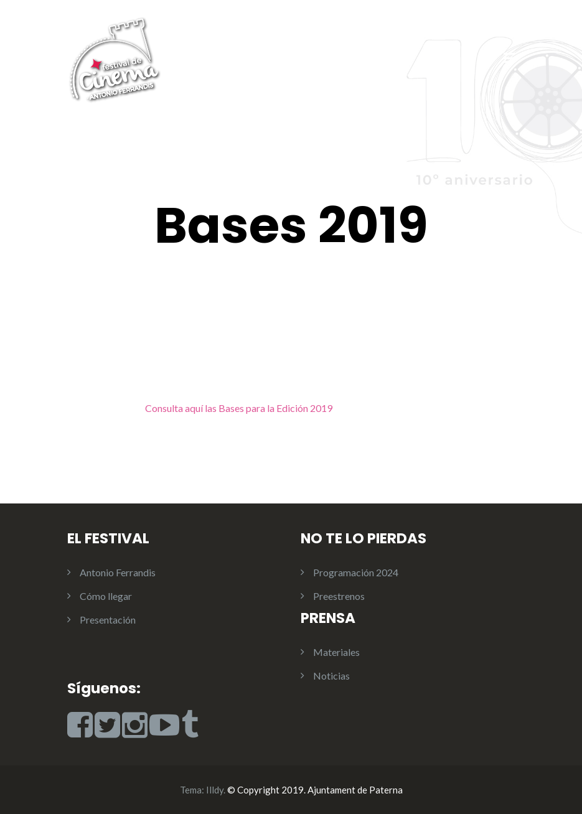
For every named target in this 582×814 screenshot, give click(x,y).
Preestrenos (339, 596)
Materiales (336, 652)
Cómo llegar (106, 596)
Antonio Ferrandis (118, 572)
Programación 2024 (355, 572)
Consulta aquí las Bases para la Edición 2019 (238, 408)
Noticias (331, 675)
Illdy (214, 789)
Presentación (108, 619)
